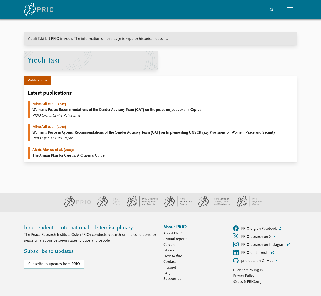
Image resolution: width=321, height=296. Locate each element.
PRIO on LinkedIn (252, 252)
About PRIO (172, 233)
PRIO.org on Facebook (255, 228)
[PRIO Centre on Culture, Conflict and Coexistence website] (212, 206)
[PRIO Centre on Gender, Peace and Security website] (140, 206)
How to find (172, 256)
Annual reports (175, 239)
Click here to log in (248, 270)
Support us (172, 279)
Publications (37, 80)
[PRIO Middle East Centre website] (176, 206)
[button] (290, 9)
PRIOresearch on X (252, 236)
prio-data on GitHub (253, 260)
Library (168, 250)
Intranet (169, 267)
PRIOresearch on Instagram (259, 244)
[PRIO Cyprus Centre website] (106, 206)
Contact (169, 262)
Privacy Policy (243, 276)
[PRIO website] (75, 206)
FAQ (166, 273)
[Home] (38, 9)
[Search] (271, 9)
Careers (169, 245)
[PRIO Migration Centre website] (246, 206)
